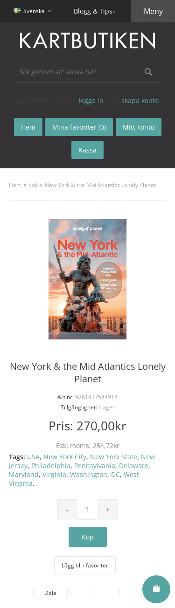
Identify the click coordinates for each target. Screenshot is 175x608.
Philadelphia (50, 465)
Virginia (54, 474)
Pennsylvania (94, 465)
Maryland (24, 474)
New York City (64, 456)
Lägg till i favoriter (85, 565)
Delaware (133, 465)
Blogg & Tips (93, 11)
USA (33, 456)
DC (115, 474)
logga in (91, 100)
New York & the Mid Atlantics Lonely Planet (100, 185)
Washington (88, 474)
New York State (113, 456)
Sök (33, 185)
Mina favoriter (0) (79, 127)
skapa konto (140, 100)
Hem (15, 185)
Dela (50, 593)
